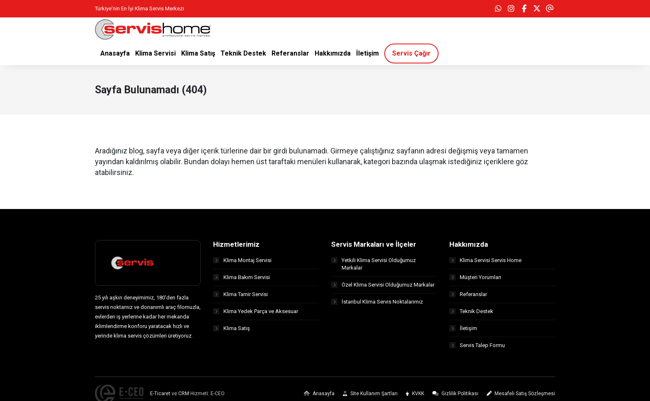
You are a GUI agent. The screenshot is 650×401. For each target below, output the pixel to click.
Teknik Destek (471, 311)
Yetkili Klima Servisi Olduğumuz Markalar (373, 264)
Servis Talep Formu (477, 345)
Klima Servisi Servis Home (485, 260)
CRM (183, 393)
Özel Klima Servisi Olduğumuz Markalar (382, 285)
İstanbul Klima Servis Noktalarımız (377, 302)
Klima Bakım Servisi (241, 277)
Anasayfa (319, 393)
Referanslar (468, 294)
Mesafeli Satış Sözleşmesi (521, 393)
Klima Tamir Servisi (240, 294)
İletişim (463, 328)
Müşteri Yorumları (475, 277)
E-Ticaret (160, 393)
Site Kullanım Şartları (370, 393)
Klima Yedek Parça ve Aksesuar (255, 311)
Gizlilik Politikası (455, 393)
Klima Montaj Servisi (242, 260)
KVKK (415, 393)
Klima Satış (231, 328)
